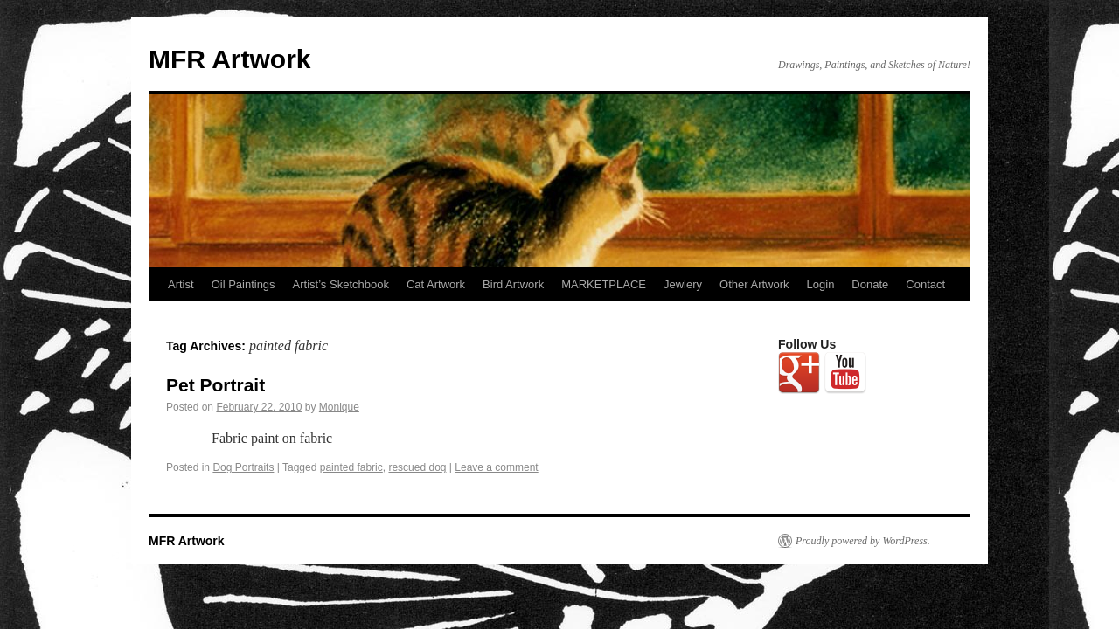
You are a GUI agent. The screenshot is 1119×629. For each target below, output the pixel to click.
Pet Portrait (215, 385)
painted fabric (351, 467)
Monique (339, 407)
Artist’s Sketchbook (341, 284)
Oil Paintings (243, 284)
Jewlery (683, 284)
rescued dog (417, 467)
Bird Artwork (513, 284)
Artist (181, 284)
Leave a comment (496, 467)
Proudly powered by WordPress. (863, 541)
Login (821, 284)
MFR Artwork (230, 59)
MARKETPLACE (603, 284)
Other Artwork (754, 284)
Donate (869, 284)
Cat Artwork (436, 284)
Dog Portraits (243, 467)
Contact (925, 284)
